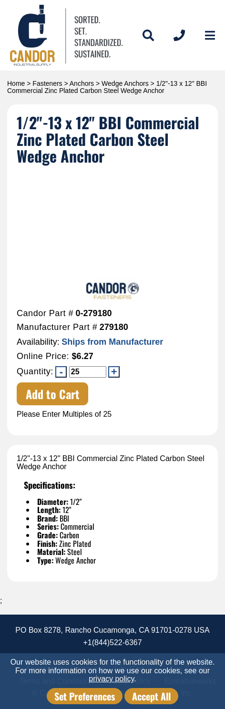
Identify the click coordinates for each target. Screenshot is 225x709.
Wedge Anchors (125, 83)
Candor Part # (45, 313)
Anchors (82, 83)
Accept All (151, 696)
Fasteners (47, 83)
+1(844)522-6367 (112, 642)
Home (16, 83)
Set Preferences (84, 696)
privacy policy (111, 679)
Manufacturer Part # (57, 327)
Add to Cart (53, 393)
